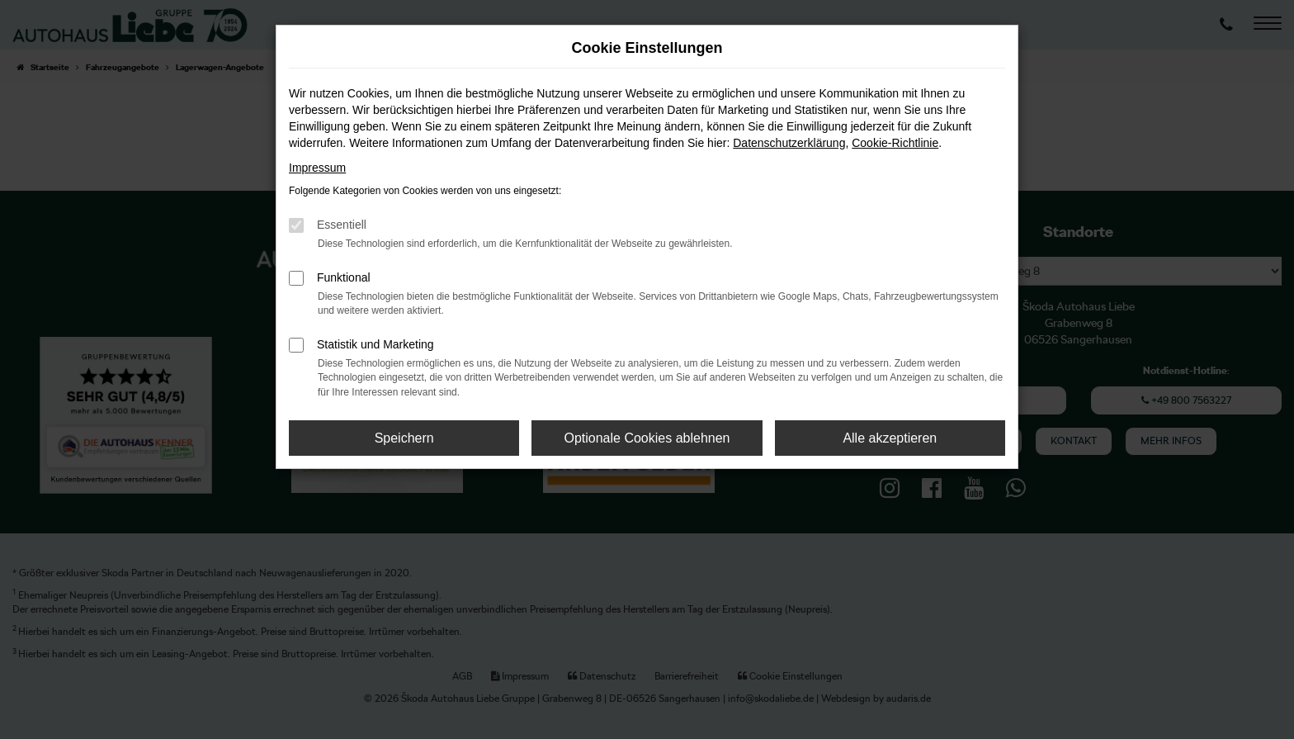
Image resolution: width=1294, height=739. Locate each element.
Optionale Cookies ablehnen (647, 438)
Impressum (317, 167)
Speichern (404, 438)
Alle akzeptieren (890, 438)
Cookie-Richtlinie (895, 142)
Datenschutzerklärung (789, 142)
